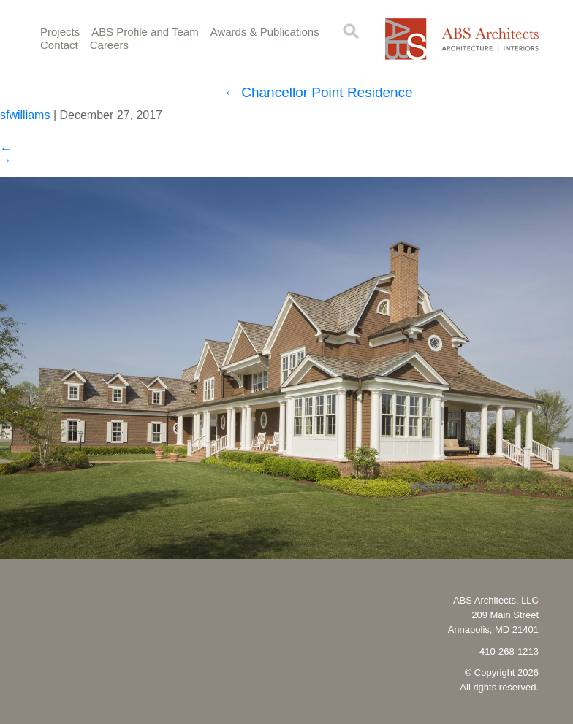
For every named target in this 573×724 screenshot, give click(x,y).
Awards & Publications (264, 32)
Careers (109, 45)
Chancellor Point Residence (318, 92)
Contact (59, 45)
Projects (60, 32)
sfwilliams (25, 115)
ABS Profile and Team (144, 32)
